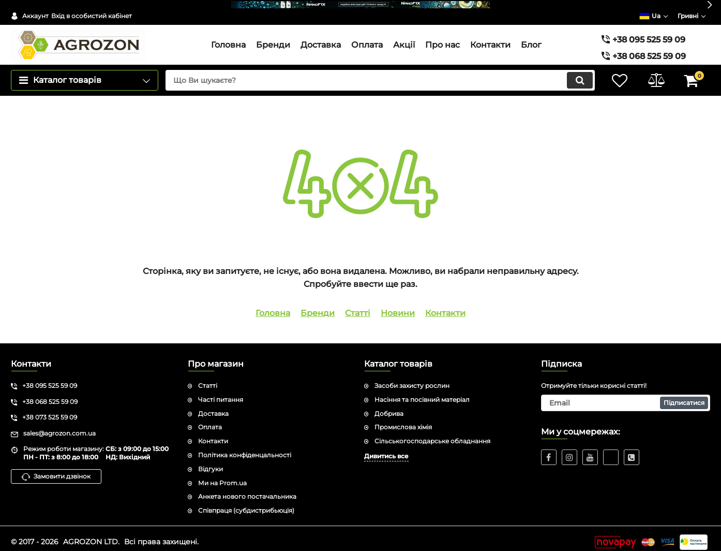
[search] (380, 73)
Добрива (388, 406)
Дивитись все (386, 449)
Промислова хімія (403, 420)
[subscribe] (626, 395)
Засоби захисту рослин (411, 378)
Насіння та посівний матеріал (422, 392)
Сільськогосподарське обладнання (432, 434)
